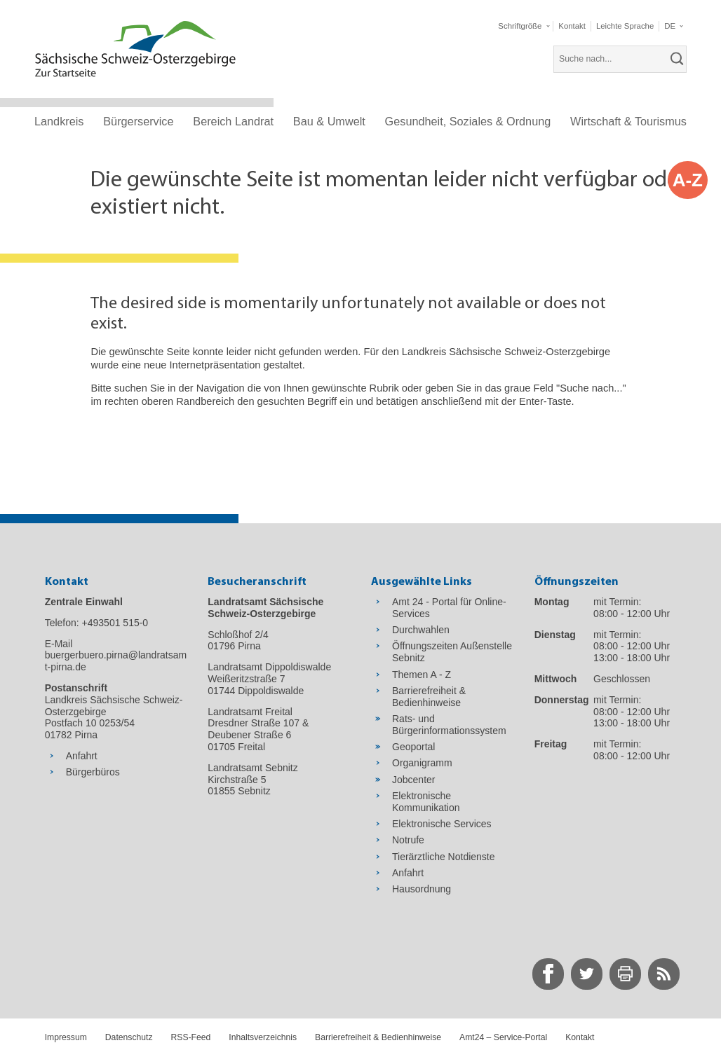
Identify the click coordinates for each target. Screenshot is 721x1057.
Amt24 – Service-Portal (503, 1037)
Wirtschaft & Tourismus (628, 121)
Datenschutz (129, 1037)
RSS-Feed (191, 1037)
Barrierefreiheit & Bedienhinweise (378, 1037)
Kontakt (579, 1037)
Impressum (66, 1037)
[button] (523, 26)
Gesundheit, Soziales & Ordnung (468, 121)
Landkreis (58, 121)
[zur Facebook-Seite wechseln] (548, 974)
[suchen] (677, 59)
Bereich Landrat (233, 121)
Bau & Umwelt (329, 121)
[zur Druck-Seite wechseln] (625, 974)
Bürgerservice (138, 121)
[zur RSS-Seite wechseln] (664, 974)
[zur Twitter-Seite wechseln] (586, 974)
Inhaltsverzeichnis (263, 1037)
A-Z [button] (688, 180)
